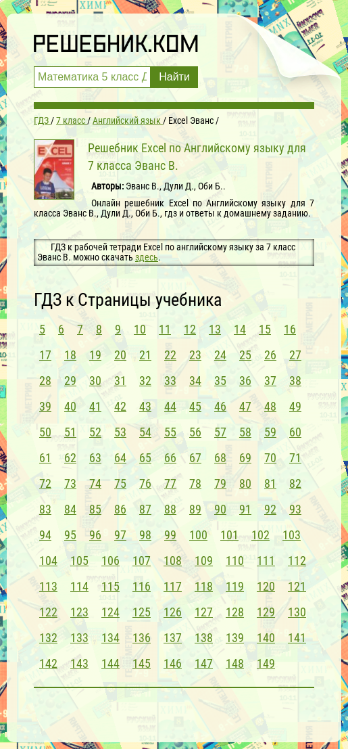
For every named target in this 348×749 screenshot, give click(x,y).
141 (297, 638)
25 (245, 355)
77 (170, 483)
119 (235, 586)
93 (295, 509)
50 (45, 432)
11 (165, 329)
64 (120, 458)
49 (295, 406)
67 (195, 458)
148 (235, 663)
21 (145, 355)
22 (170, 355)
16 (290, 329)
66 (170, 458)
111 (266, 560)
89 (195, 509)
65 (145, 458)
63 (95, 458)
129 (266, 612)
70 (270, 458)
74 (95, 483)
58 (245, 432)
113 (48, 586)
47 (245, 406)
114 (79, 586)
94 (45, 535)
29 (70, 380)
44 (170, 406)
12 (190, 329)
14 (240, 329)
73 (70, 483)
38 (295, 380)
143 (79, 663)
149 (266, 663)
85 (95, 509)
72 (45, 483)
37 (270, 380)
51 (70, 432)
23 (195, 355)
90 (220, 509)
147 (204, 663)
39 (45, 406)
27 (295, 355)
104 (48, 560)
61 (45, 458)
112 (297, 560)
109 (204, 560)
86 (120, 509)
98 (145, 535)
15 (265, 329)
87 (145, 509)
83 (45, 509)
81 (270, 483)
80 (245, 483)
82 (295, 483)
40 (70, 406)
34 (195, 380)
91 (245, 509)
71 (295, 458)
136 (141, 638)
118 (204, 586)
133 (79, 638)
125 (141, 612)
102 (260, 535)
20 (120, 355)
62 (70, 458)
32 (145, 380)
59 (270, 432)
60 (295, 432)
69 (245, 458)
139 (235, 638)
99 (170, 535)
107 (141, 560)
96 (95, 535)
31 (120, 380)
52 (95, 432)
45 (195, 406)
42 (120, 406)
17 (45, 355)
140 (266, 638)
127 (204, 612)
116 (141, 586)
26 (270, 355)
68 (220, 458)
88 (170, 509)
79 (220, 483)
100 (198, 535)
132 (48, 638)
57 (220, 432)
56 (195, 432)
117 (173, 586)
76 (145, 483)
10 (140, 329)
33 (170, 380)
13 (215, 329)
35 (220, 380)
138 (204, 638)
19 (95, 355)
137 (173, 638)
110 (235, 560)
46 (220, 406)
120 (266, 586)
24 (220, 355)
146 (173, 663)
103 (291, 535)
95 (70, 535)
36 (245, 380)
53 (120, 432)
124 (110, 612)
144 (110, 663)
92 (270, 509)
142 (48, 663)
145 (141, 663)
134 (110, 638)
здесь (146, 257)
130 (297, 612)
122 (48, 612)
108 (173, 560)
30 (95, 380)
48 (270, 406)
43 (145, 406)
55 (170, 432)
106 (110, 560)
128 (235, 612)
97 (120, 535)
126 (173, 612)
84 (70, 509)
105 (79, 560)
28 (45, 380)
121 (297, 586)
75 (120, 483)
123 (79, 612)
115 (110, 586)
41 (95, 406)
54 (145, 432)
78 (195, 483)
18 (70, 355)
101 (229, 535)
